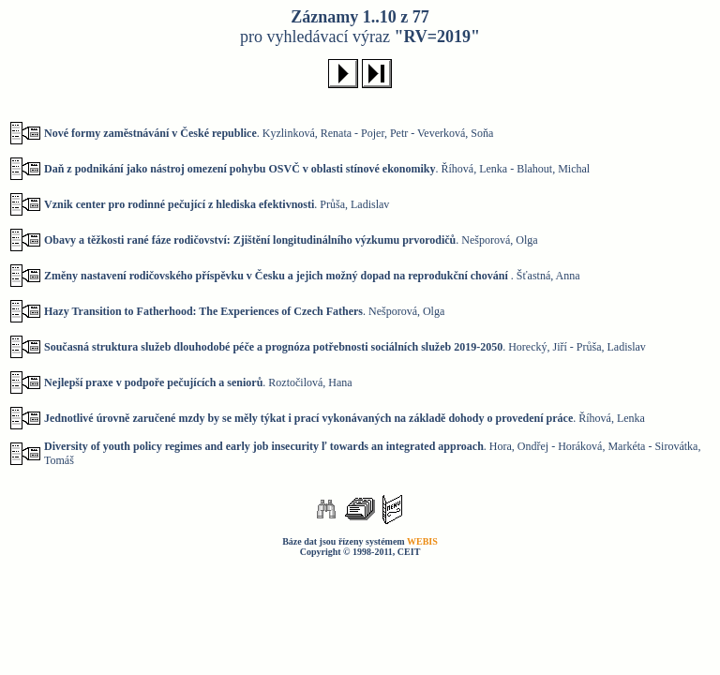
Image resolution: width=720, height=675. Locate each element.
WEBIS (422, 541)
